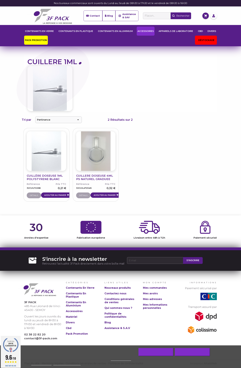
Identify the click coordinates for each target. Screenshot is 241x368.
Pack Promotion (77, 333)
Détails (34, 195)
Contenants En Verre (80, 287)
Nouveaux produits (117, 287)
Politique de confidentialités (115, 315)
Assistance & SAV (127, 16)
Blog (109, 15)
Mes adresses (152, 299)
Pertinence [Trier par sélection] (58, 120)
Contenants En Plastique (76, 295)
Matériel (71, 316)
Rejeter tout (156, 352)
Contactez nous (115, 293)
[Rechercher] (157, 15)
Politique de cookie (121, 359)
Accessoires (74, 311)
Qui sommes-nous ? (118, 307)
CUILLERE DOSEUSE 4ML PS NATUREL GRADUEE (94, 177)
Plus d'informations (41, 363)
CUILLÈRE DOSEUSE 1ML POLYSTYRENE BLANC (45, 177)
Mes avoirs (150, 293)
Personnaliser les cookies (67, 363)
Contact (93, 15)
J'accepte (192, 352)
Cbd (68, 328)
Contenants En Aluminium (76, 304)
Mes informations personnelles (155, 306)
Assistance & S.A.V (117, 328)
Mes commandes (155, 287)
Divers (70, 322)
